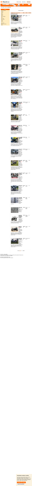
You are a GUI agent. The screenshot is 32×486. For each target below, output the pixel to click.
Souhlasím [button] (19, 482)
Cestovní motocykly (3, 10)
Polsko (9, 257)
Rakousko (12, 257)
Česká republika (4, 257)
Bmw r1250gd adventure (20, 115)
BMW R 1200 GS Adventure (20, 238)
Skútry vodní (2, 18)
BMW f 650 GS (20, 149)
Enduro (2, 13)
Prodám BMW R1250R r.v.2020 (20, 161)
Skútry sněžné (2, 19)
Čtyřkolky (2, 11)
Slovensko (7, 257)
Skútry (2, 17)
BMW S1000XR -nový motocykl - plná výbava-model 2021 (21, 53)
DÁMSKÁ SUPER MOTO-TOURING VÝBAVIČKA (20, 65)
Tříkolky (2, 20)
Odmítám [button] (23, 482)
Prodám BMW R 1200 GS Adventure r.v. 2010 (20, 16)
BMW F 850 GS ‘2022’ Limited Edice (20, 78)
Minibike (2, 14)
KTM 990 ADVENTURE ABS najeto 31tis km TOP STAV (20, 91)
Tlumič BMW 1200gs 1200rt (20, 198)
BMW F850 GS (20, 185)
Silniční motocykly (3, 16)
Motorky (6, 7)
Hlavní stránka (2, 7)
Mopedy (2, 15)
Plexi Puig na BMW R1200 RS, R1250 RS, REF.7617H (20, 216)
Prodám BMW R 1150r (20, 41)
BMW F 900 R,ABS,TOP (20, 227)
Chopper (2, 12)
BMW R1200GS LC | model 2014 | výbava (20, 174)
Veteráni (2, 21)
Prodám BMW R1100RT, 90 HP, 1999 (20, 103)
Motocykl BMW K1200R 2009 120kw (20, 138)
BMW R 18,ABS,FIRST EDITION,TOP (20, 28)
